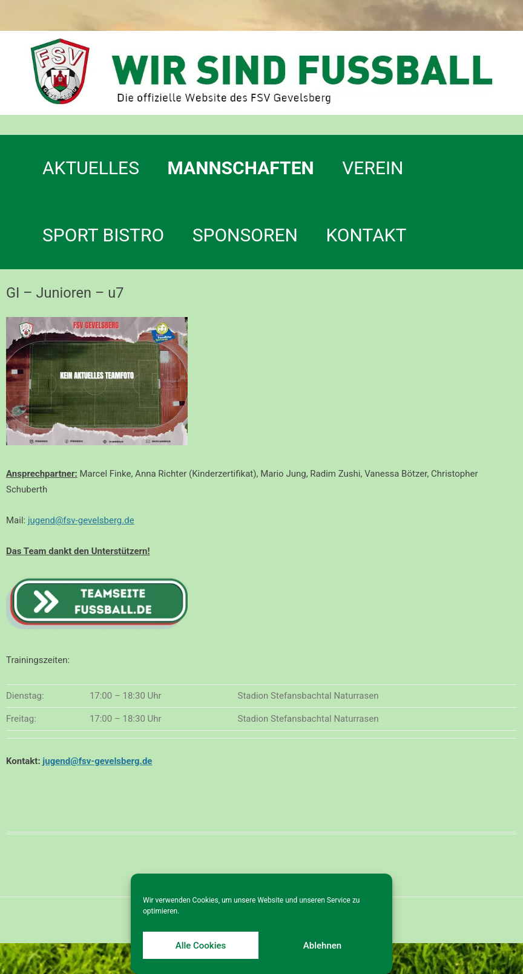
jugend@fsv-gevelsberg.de (81, 520)
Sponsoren (245, 235)
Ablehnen (322, 945)
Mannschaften (241, 167)
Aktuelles (90, 167)
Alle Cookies (201, 945)
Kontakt (366, 235)
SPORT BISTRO (103, 235)
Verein (372, 167)
